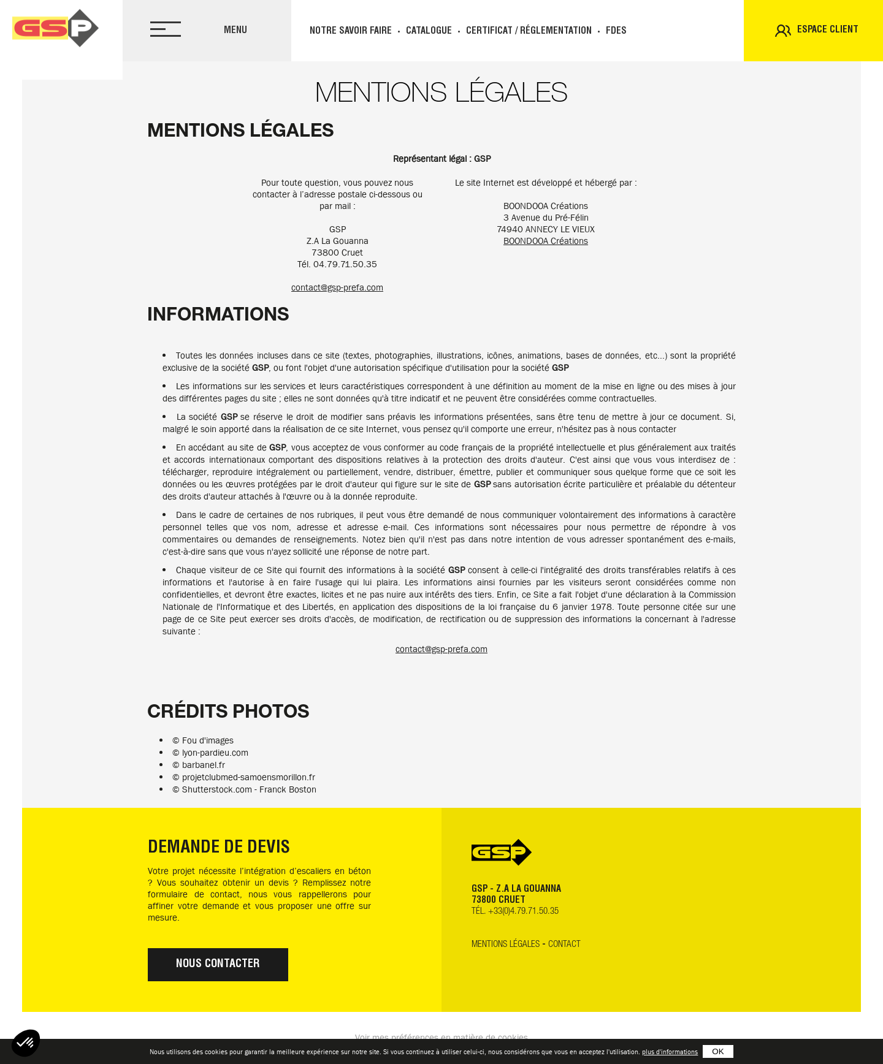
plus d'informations (670, 1051)
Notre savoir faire (351, 31)
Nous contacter (218, 964)
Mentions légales (506, 944)
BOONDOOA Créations (545, 241)
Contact (564, 944)
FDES (616, 31)
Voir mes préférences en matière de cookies (441, 1038)
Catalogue (429, 31)
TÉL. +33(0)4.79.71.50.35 (515, 911)
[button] (25, 1043)
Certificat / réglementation (529, 31)
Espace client (827, 30)
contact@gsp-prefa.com (337, 287)
